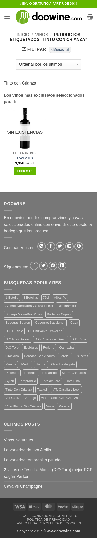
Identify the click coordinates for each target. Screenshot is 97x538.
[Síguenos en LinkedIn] (62, 266)
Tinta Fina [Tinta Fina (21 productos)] (72, 381)
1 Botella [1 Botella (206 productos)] (11, 297)
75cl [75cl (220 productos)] (46, 297)
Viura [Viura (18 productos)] (50, 406)
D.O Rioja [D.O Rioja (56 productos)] (79, 339)
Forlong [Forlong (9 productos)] (48, 347)
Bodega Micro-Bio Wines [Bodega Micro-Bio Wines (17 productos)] (23, 314)
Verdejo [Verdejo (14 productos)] (30, 398)
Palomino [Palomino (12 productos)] (12, 373)
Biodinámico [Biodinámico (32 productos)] (67, 306)
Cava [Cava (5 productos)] (74, 322)
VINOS (41, 34)
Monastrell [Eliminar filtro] (61, 50)
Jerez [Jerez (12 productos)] (64, 356)
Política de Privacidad (48, 520)
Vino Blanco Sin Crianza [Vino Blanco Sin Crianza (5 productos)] (23, 406)
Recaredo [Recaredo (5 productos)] (49, 373)
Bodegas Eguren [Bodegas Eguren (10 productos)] (17, 322)
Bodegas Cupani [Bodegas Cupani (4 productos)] (59, 314)
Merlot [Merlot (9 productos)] (26, 364)
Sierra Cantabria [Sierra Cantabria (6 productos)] (74, 373)
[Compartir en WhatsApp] (41, 246)
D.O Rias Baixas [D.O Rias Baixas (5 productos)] (17, 339)
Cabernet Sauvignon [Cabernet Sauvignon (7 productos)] (50, 322)
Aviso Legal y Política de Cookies (49, 523)
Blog (23, 516)
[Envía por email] (69, 246)
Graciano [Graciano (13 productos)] (12, 356)
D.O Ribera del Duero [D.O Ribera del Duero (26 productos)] (50, 339)
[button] (7, 16)
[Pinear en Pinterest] (78, 246)
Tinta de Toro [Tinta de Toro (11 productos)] (50, 381)
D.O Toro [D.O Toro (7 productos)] (12, 347)
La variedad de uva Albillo (27, 450)
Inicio (23, 34)
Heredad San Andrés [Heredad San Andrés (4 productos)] (39, 356)
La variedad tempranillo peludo (32, 460)
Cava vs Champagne (23, 486)
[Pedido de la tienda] (48, 64)
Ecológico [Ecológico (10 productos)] (31, 347)
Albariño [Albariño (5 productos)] (60, 297)
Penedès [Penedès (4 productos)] (31, 373)
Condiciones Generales (54, 516)
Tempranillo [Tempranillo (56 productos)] (27, 381)
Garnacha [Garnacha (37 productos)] (66, 347)
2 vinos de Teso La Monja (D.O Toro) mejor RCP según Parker (48, 473)
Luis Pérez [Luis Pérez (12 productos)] (80, 356)
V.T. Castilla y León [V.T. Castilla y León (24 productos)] (66, 389)
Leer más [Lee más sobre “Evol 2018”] (25, 171)
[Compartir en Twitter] (60, 246)
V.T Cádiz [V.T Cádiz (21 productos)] (12, 398)
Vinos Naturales (18, 440)
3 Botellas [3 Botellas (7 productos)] (30, 297)
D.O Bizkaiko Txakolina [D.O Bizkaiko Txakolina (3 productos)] (45, 331)
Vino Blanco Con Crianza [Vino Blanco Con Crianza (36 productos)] (59, 398)
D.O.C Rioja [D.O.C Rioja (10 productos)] (14, 331)
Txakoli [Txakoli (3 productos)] (42, 389)
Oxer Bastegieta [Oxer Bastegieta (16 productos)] (63, 364)
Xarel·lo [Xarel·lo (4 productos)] (64, 406)
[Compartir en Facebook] (51, 246)
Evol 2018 (25, 158)
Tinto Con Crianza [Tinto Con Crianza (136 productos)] (18, 389)
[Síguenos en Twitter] (43, 266)
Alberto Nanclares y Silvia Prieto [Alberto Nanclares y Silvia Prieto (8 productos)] (29, 306)
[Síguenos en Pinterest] (53, 266)
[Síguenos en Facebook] (34, 266)
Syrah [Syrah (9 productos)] (9, 381)
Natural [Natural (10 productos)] (40, 364)
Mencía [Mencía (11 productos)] (10, 364)
